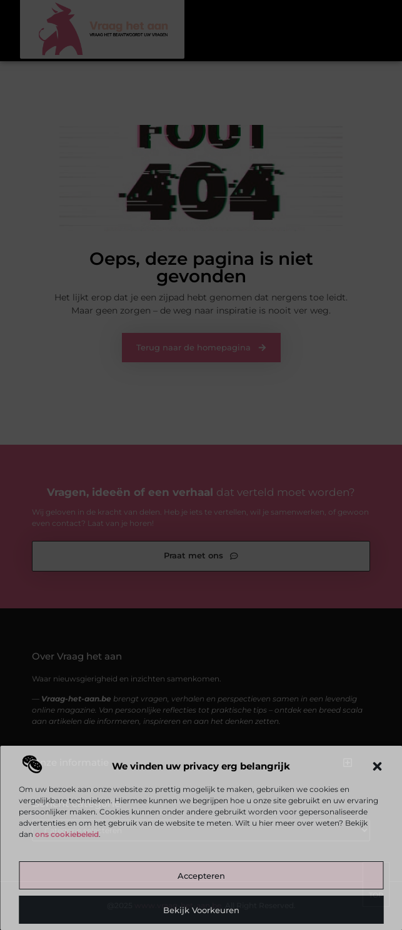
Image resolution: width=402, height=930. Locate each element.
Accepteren (201, 876)
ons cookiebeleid (67, 834)
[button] (377, 766)
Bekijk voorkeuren (201, 910)
